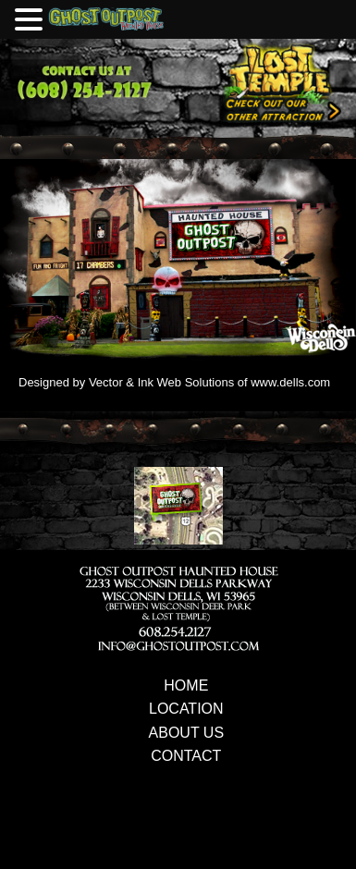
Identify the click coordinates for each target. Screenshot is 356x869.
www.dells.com (290, 382)
